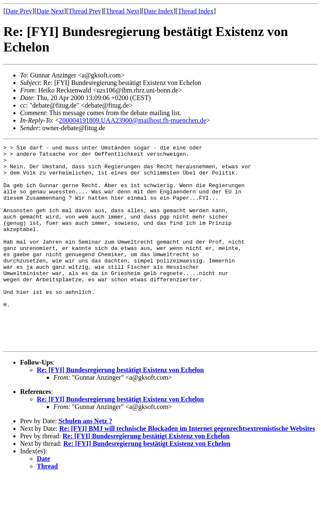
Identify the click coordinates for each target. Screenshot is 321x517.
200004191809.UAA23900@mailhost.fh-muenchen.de (132, 120)
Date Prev (18, 11)
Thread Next (122, 11)
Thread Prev (84, 11)
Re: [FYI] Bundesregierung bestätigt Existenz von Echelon (120, 410)
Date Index (158, 11)
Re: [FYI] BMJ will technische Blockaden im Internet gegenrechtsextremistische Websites (187, 468)
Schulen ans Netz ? (85, 461)
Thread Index (196, 11)
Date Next (50, 11)
